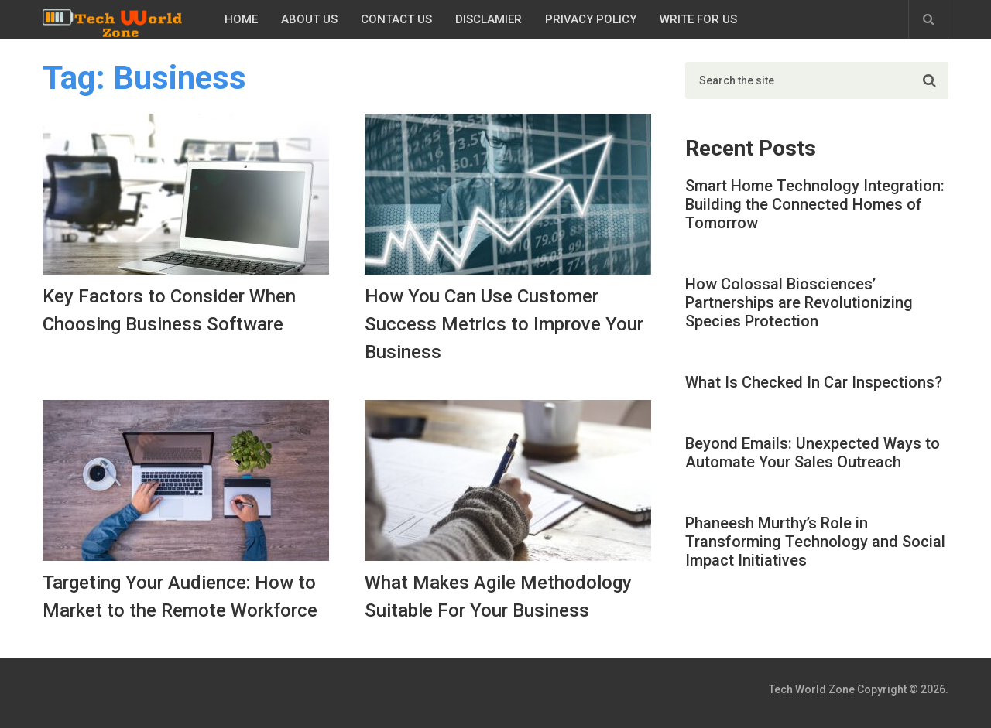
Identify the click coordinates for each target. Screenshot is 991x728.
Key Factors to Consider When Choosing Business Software (169, 310)
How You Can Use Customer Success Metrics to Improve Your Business (504, 324)
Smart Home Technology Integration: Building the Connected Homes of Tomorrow (815, 204)
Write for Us (698, 19)
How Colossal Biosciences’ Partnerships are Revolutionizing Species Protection (799, 302)
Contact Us (396, 19)
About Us (309, 19)
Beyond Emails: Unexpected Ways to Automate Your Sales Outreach (812, 452)
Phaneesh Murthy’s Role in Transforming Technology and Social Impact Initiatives (815, 541)
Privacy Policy (590, 19)
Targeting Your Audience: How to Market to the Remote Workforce (180, 596)
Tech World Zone (812, 689)
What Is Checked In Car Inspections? (813, 382)
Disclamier (488, 19)
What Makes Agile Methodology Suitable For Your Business (498, 596)
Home (241, 19)
